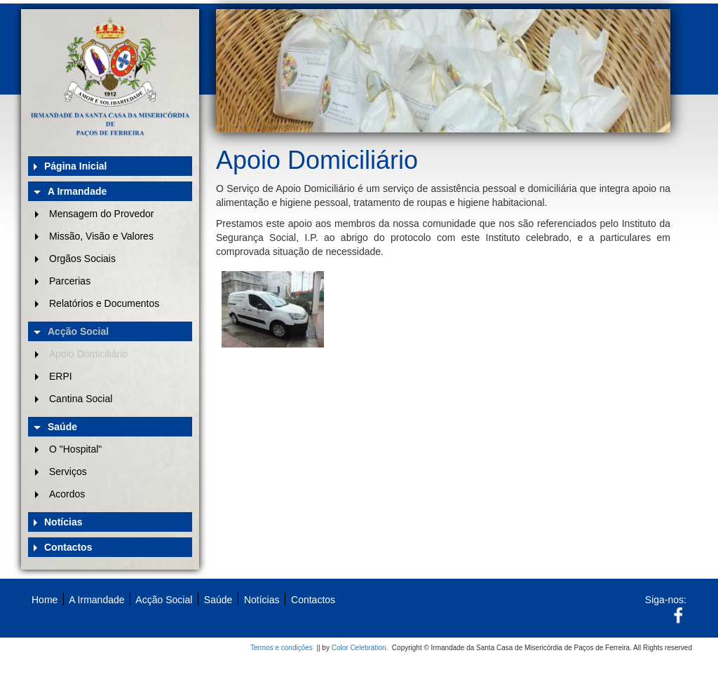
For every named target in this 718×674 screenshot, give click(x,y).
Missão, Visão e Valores (101, 236)
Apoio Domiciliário (88, 353)
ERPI (60, 376)
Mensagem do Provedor (101, 213)
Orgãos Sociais (82, 258)
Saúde (62, 426)
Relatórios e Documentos (104, 303)
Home (44, 599)
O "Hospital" (75, 449)
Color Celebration (359, 648)
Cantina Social (80, 398)
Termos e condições (281, 648)
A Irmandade (77, 191)
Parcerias (69, 281)
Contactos (68, 547)
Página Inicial (75, 166)
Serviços (68, 471)
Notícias (63, 522)
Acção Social (78, 331)
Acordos (67, 494)
